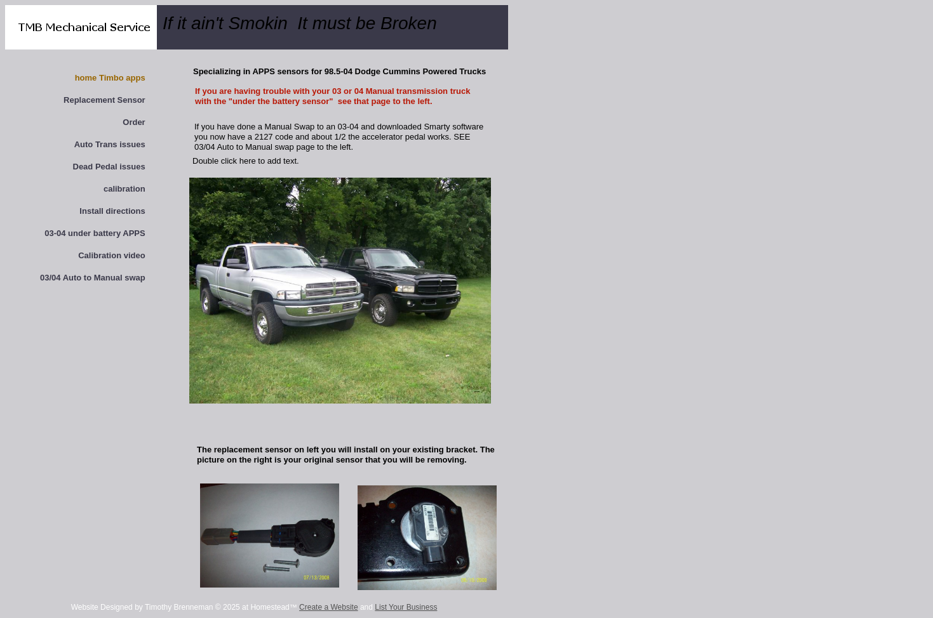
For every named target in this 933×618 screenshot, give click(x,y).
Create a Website (328, 607)
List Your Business (406, 607)
